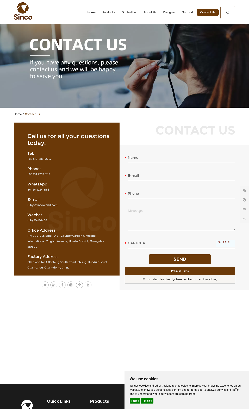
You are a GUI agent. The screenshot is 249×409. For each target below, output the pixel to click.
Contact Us (207, 12)
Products (108, 12)
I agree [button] (135, 400)
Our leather (129, 12)
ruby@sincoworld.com (42, 205)
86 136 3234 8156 (38, 189)
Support (187, 12)
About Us (150, 12)
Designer (169, 12)
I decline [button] (147, 400)
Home (91, 12)
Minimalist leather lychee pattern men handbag (179, 279)
